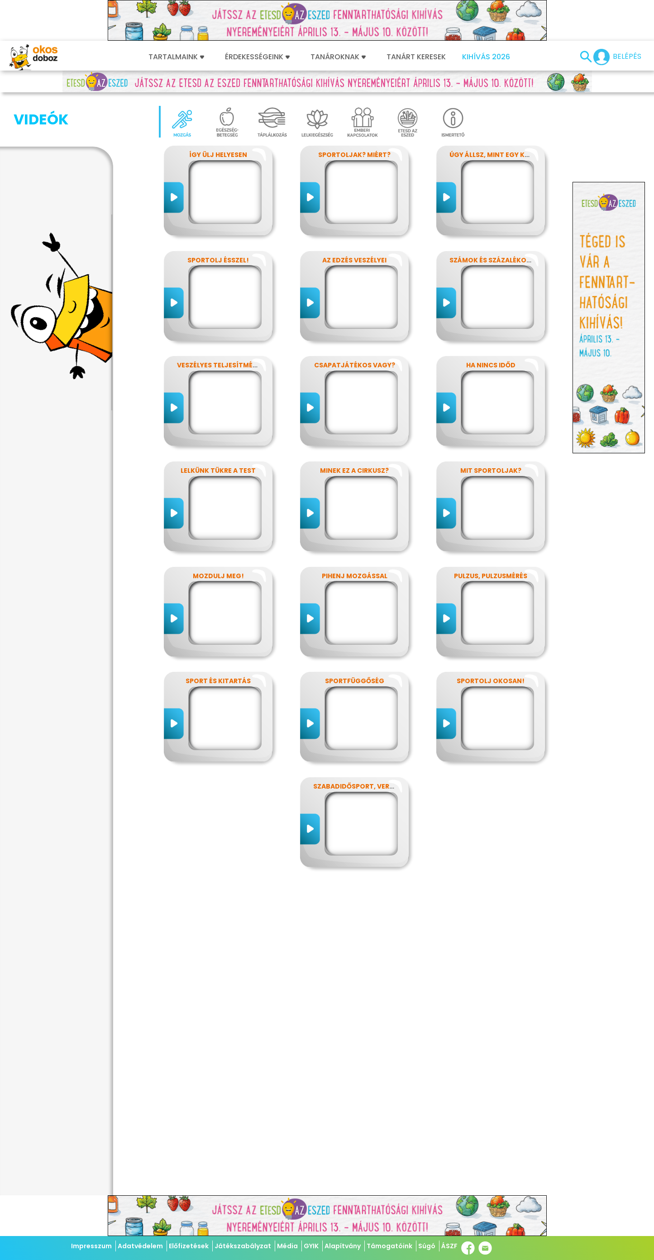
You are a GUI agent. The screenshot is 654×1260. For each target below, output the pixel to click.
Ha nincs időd (491, 365)
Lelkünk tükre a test (218, 470)
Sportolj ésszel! (218, 260)
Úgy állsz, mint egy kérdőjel (501, 154)
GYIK (311, 1245)
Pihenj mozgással (354, 575)
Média (287, 1245)
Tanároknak (338, 57)
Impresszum (91, 1245)
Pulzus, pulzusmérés (490, 575)
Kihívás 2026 (486, 57)
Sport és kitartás (218, 680)
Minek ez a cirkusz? (354, 470)
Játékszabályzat (243, 1245)
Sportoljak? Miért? (354, 154)
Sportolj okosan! (491, 680)
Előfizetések (189, 1245)
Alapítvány (343, 1245)
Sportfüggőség (354, 680)
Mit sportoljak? (490, 470)
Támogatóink (389, 1245)
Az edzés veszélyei (354, 260)
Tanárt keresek (416, 57)
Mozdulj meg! (218, 575)
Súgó (426, 1245)
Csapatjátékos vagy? (354, 365)
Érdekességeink (257, 57)
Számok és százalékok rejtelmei (508, 260)
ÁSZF (449, 1245)
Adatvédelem (140, 1245)
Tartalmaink (176, 57)
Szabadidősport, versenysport (370, 786)
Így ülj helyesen (218, 154)
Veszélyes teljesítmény (219, 365)
